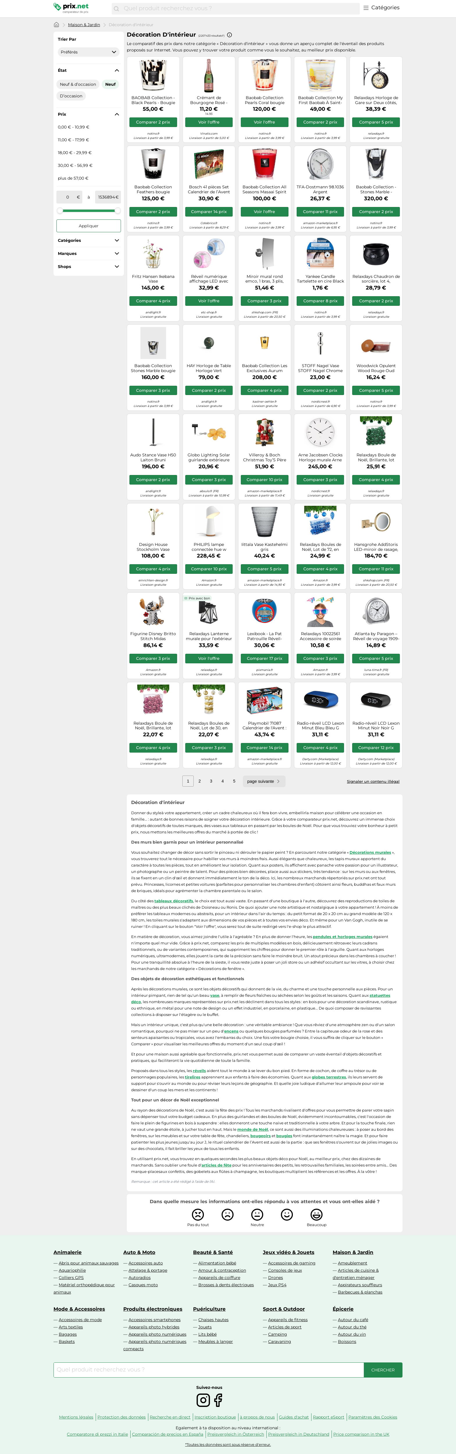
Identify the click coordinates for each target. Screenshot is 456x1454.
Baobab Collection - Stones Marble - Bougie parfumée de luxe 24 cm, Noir (376, 189)
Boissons (347, 1341)
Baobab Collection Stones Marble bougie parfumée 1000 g (153, 368)
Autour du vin (352, 1334)
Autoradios (140, 1277)
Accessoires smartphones (155, 1319)
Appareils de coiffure (219, 1277)
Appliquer (89, 225)
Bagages (68, 1334)
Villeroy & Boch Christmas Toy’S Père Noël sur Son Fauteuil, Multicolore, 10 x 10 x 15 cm (265, 457)
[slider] (60, 210)
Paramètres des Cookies (372, 1417)
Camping (277, 1334)
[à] (106, 197)
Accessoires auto (146, 1263)
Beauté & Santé (213, 1252)
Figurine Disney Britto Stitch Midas (153, 636)
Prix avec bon (199, 598)
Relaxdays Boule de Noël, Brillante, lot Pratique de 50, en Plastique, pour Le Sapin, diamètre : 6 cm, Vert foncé (376, 457)
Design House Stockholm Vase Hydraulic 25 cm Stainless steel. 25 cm (153, 547)
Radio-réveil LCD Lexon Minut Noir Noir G (376, 726)
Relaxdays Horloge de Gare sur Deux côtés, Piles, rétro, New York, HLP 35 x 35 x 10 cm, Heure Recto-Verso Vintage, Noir (376, 100)
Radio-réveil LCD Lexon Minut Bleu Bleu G (320, 726)
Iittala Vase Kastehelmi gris (264, 547)
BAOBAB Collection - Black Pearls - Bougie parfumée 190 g (153, 100)
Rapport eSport (328, 1417)
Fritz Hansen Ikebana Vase (153, 279)
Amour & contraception (222, 1270)
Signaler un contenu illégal (373, 781)
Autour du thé (352, 1327)
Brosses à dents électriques (226, 1284)
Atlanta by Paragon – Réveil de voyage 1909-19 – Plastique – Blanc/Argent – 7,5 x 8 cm (376, 636)
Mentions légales (76, 1417)
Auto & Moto (139, 1252)
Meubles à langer (215, 1341)
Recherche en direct (170, 1417)
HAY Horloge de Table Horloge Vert (209, 368)
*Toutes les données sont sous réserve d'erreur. (228, 1444)
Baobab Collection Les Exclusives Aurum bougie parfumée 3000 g (264, 368)
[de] (68, 197)
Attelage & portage (148, 1270)
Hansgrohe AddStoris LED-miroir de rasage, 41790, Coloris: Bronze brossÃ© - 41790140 (376, 547)
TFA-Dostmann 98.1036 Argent (320, 189)
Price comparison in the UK (361, 1434)
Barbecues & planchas (360, 1292)
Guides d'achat (294, 1417)
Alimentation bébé (217, 1263)
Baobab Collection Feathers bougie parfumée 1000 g (153, 189)
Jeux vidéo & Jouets (288, 1252)
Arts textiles (71, 1327)
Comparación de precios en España (167, 1434)
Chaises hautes (213, 1319)
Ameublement (352, 1263)
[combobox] (240, 9)
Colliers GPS (71, 1277)
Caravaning (279, 1341)
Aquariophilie (72, 1270)
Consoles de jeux (285, 1270)
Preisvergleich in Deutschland (298, 1434)
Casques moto (143, 1284)
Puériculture (209, 1309)
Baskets (67, 1341)
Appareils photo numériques (157, 1334)
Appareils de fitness (288, 1319)
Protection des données (121, 1417)
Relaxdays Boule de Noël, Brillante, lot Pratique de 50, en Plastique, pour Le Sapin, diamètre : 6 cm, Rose (153, 726)
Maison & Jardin (84, 24)
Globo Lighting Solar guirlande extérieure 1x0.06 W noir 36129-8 (209, 457)
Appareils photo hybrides (154, 1327)
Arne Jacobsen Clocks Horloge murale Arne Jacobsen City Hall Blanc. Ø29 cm (320, 457)
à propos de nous (257, 1417)
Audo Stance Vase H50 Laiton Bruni (153, 457)
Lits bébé (207, 1334)
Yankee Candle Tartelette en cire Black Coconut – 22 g (320, 279)
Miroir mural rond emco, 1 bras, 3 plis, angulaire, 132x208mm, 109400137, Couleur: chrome (264, 279)
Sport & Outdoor (284, 1309)
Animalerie (68, 1252)
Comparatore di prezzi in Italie (97, 1434)
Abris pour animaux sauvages (89, 1263)
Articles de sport (285, 1327)
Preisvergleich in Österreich (235, 1434)
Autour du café (353, 1319)
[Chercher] (116, 9)
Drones (275, 1277)
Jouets (205, 1327)
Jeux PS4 (277, 1284)
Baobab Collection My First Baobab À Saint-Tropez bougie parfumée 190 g (320, 100)
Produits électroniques (152, 1309)
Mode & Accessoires (79, 1309)
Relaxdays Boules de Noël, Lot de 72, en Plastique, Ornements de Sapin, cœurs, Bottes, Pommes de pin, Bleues (320, 547)
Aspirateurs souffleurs (360, 1284)
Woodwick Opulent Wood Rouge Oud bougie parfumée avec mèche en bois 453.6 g (376, 368)
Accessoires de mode (80, 1319)
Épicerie (343, 1309)
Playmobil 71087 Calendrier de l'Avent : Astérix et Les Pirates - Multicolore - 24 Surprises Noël (264, 726)
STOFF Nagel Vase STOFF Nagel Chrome (320, 368)
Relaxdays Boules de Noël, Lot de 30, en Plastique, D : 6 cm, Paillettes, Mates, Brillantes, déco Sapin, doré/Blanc (208, 726)
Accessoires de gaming (292, 1263)
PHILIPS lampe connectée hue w (209, 547)
